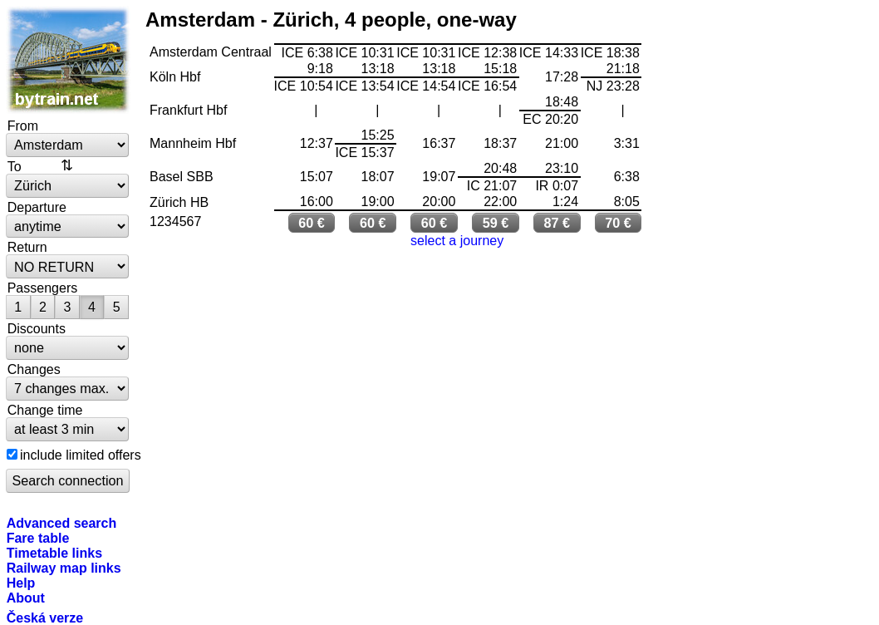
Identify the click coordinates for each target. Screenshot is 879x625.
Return (27, 246)
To (14, 166)
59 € (496, 222)
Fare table (38, 537)
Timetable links (54, 552)
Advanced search (62, 522)
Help (21, 582)
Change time (45, 409)
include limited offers (80, 454)
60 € (311, 222)
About (26, 597)
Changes (34, 369)
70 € (618, 222)
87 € (556, 222)
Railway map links (64, 567)
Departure (36, 206)
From (22, 125)
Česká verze (45, 617)
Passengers (42, 287)
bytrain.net (68, 60)
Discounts (36, 328)
